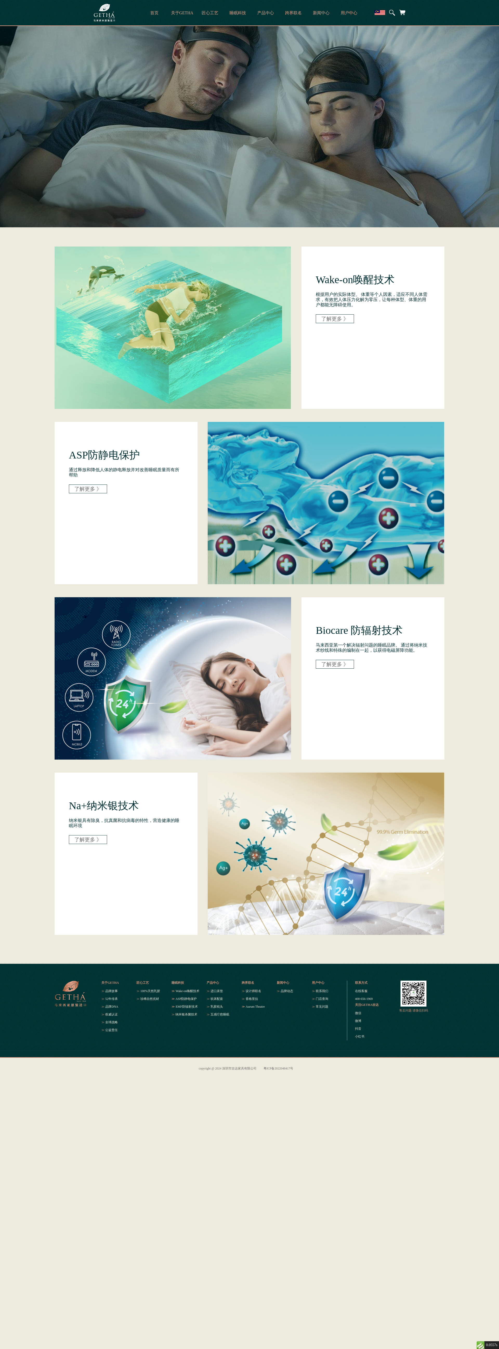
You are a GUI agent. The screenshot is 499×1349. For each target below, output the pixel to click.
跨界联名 (248, 983)
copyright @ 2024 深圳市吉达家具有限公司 (228, 1068)
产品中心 (213, 983)
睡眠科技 (178, 983)
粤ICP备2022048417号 (278, 1068)
